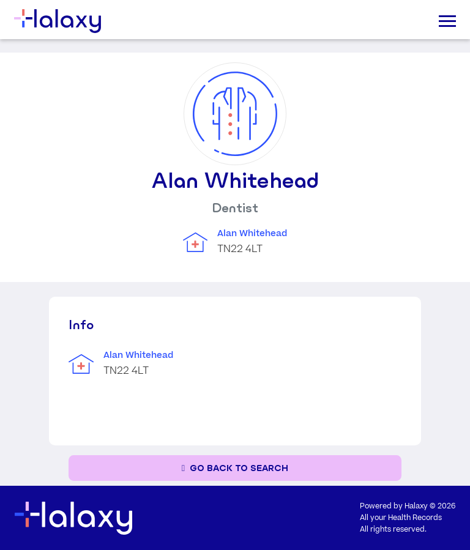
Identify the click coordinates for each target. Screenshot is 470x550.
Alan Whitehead (252, 234)
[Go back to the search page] (235, 468)
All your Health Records (401, 518)
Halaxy (416, 506)
